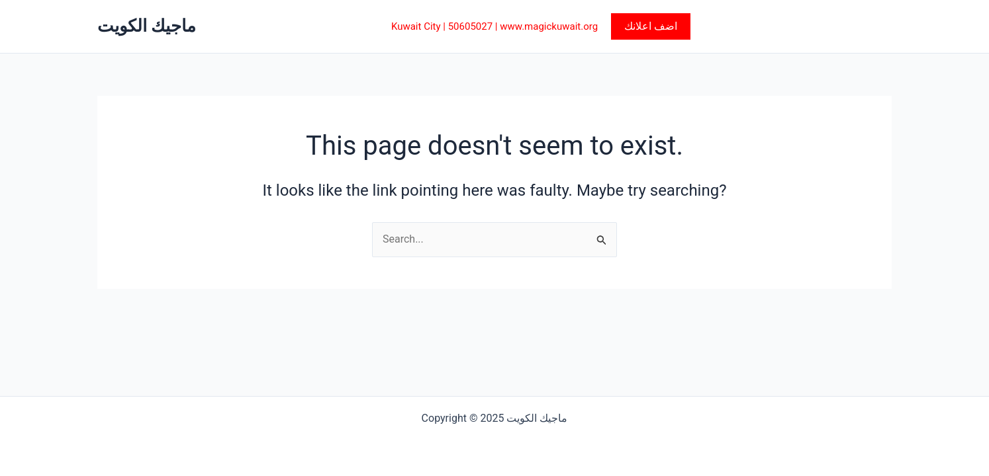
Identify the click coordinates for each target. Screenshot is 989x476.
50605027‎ (470, 26)
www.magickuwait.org (549, 26)
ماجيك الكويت (146, 26)
